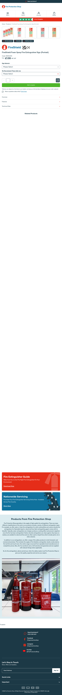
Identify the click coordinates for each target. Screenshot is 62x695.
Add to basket (31, 85)
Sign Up (56, 670)
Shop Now (7, 506)
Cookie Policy (34, 692)
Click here (24, 91)
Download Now (9, 486)
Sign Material (6, 63)
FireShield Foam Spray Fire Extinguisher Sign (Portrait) (25, 24)
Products (8, 24)
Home (3, 24)
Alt (48, 691)
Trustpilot (2, 624)
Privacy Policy (28, 692)
